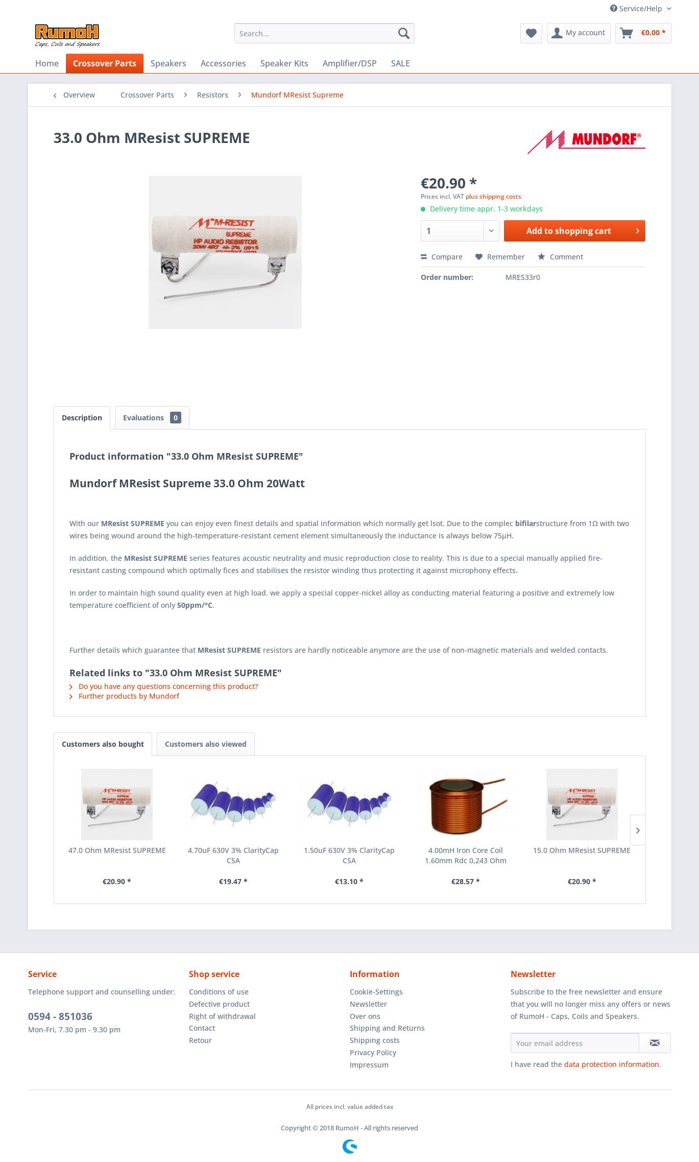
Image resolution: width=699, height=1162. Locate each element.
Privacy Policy (373, 1052)
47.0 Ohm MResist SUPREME (117, 850)
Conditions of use (219, 992)
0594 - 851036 (60, 1016)
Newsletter (368, 1004)
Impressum (369, 1065)
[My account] (579, 33)
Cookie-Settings (376, 992)
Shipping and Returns (387, 1028)
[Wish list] (531, 33)
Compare (442, 257)
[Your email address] (575, 1043)
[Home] (47, 63)
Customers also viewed (206, 744)
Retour (200, 1040)
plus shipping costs (493, 196)
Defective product (219, 1004)
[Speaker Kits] (284, 63)
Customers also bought (103, 744)
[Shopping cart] (643, 33)
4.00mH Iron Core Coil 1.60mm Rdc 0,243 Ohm (466, 855)
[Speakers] (168, 63)
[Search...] (324, 33)
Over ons (365, 1016)
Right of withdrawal (222, 1016)
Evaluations (152, 417)
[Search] (404, 33)
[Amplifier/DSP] (350, 63)
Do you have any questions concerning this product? (163, 686)
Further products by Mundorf (124, 696)
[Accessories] (223, 63)
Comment (560, 257)
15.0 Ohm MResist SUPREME (582, 850)
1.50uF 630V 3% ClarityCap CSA (349, 855)
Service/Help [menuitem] (637, 8)
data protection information (611, 1064)
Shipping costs (375, 1040)
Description (82, 417)
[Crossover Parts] (104, 63)
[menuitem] (324, 33)
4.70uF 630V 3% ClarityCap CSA (233, 855)
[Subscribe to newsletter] (655, 1043)
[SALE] (400, 63)
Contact (202, 1028)
